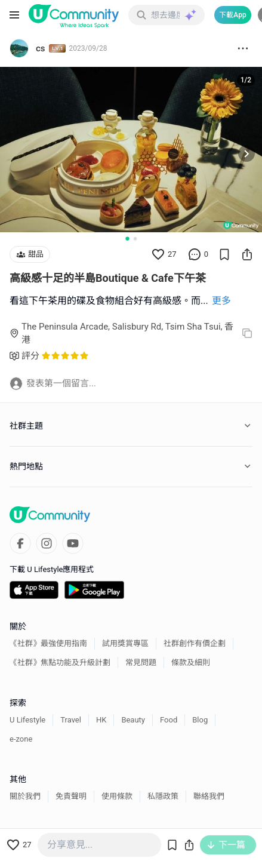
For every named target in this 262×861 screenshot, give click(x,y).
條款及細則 (190, 662)
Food (168, 719)
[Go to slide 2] (135, 238)
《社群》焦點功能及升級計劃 (60, 662)
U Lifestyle (27, 719)
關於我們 (25, 796)
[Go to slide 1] (127, 238)
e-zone (21, 738)
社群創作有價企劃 (195, 643)
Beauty (133, 719)
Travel (70, 719)
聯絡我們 (208, 796)
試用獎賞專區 (125, 643)
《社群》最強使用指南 (48, 643)
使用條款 (116, 796)
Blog (200, 719)
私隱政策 (162, 796)
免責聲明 (71, 796)
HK (101, 719)
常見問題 (140, 662)
